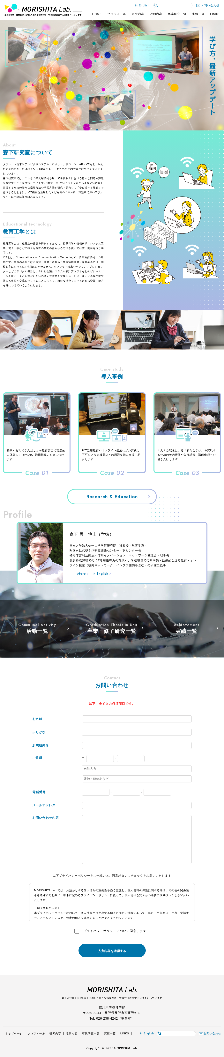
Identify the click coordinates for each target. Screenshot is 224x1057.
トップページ (14, 1033)
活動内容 (156, 14)
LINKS (215, 14)
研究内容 (138, 14)
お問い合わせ (210, 5)
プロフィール (116, 14)
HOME (97, 14)
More (81, 573)
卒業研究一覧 (177, 14)
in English (142, 5)
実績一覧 (198, 14)
